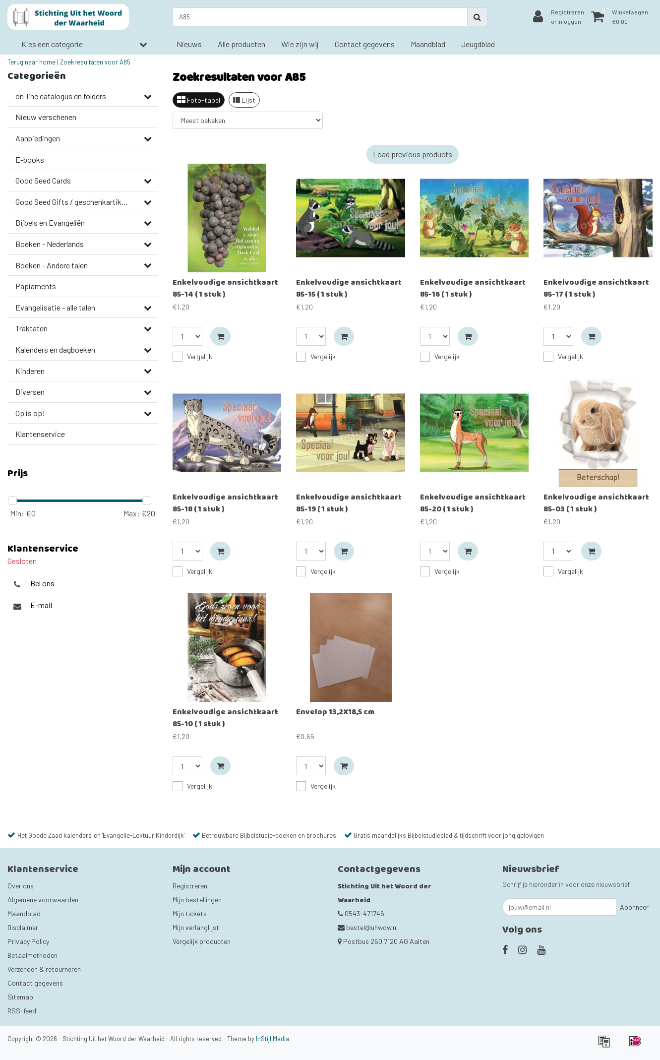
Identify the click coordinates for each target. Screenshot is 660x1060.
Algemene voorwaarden (42, 899)
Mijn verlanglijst (196, 927)
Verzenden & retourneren (44, 969)
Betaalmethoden (32, 955)
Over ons (20, 885)
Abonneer (634, 907)
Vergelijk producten (202, 941)
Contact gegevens (35, 983)
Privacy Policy (28, 941)
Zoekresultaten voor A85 (95, 62)
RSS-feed (21, 1010)
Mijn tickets (190, 913)
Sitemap (20, 997)
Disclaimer (22, 927)
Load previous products (412, 154)
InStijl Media (272, 1039)
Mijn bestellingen (197, 899)
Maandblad (24, 913)
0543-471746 (361, 913)
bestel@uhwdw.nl (368, 927)
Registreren (190, 885)
